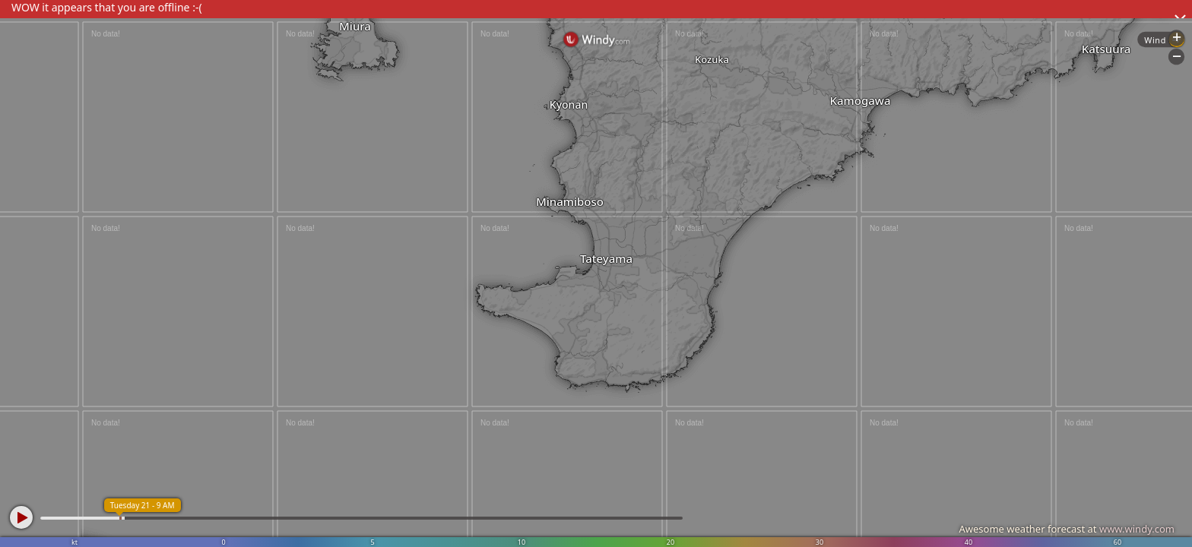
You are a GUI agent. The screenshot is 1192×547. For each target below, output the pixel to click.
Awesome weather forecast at (1067, 529)
